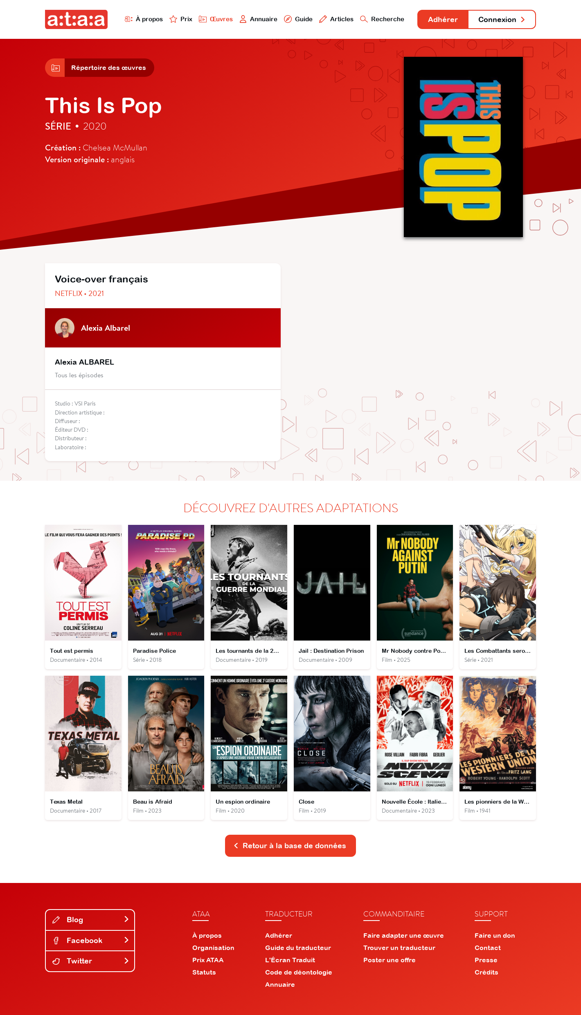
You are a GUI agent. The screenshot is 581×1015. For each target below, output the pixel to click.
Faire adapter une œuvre (403, 935)
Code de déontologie (298, 972)
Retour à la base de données (289, 845)
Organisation (213, 947)
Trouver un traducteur (399, 947)
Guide (298, 19)
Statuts (204, 972)
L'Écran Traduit (290, 959)
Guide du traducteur (298, 947)
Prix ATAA (208, 959)
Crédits (486, 972)
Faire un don (495, 935)
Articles (336, 19)
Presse (486, 959)
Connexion (502, 19)
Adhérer (443, 19)
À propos (144, 19)
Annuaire (258, 19)
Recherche (382, 19)
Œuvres (216, 19)
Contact (488, 947)
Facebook (90, 940)
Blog (90, 919)
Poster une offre (389, 959)
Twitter (90, 961)
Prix (180, 19)
